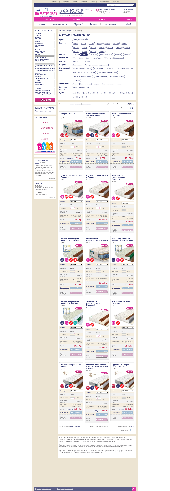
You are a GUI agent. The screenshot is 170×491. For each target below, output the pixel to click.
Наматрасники (110, 24)
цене (72, 109)
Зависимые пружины (101, 80)
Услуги (75, 1)
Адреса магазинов (104, 1)
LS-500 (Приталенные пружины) (107, 76)
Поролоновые (118, 60)
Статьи (93, 1)
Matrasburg (45, 43)
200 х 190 (93, 52)
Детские (93, 24)
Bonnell (93, 76)
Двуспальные (104, 68)
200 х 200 (102, 52)
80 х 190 (75, 44)
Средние (96, 88)
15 (128, 109)
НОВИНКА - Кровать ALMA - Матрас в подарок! (45, 187)
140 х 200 (93, 48)
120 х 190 (107, 44)
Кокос (87, 60)
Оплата (129, 19)
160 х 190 (119, 48)
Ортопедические (60, 24)
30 (131, 109)
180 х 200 (84, 52)
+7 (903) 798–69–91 (71, 12)
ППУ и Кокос (108, 60)
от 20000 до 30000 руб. (108, 97)
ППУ (74, 60)
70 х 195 (45, 35)
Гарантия (102, 19)
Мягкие (75, 88)
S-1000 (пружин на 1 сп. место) (103, 72)
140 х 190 (84, 48)
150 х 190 (102, 48)
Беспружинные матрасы (80, 76)
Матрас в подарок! (45, 193)
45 (133, 109)
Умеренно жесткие (107, 88)
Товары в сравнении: (65, 489)
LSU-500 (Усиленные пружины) (82, 80)
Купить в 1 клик (76, 167)
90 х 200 (99, 44)
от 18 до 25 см (85, 64)
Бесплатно (49, 19)
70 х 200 (45, 37)
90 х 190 (91, 44)
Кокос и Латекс (96, 60)
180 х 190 (76, 52)
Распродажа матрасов (80, 39)
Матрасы (41, 24)
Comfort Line (93, 56)
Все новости (51, 197)
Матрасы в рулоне (78, 24)
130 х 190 (124, 44)
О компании (54, 1)
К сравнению (64, 167)
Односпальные (77, 68)
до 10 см (75, 64)
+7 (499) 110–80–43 (71, 9)
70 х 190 (45, 34)
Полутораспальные (91, 68)
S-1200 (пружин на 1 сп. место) (45, 70)
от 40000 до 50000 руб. (80, 101)
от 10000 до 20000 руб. (91, 97)
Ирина (37, 163)
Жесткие (118, 88)
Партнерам (84, 1)
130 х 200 (76, 48)
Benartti (102, 56)
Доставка (76, 19)
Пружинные (76, 84)
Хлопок (81, 60)
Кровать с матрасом (128, 24)
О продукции (65, 1)
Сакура (75, 56)
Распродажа (116, 1)
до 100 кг (45, 81)
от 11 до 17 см (45, 51)
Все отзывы (51, 178)
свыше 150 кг (85, 92)
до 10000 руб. (77, 97)
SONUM (109, 56)
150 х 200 (110, 48)
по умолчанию (86, 109)
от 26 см (45, 55)
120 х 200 (116, 44)
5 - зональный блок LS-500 (124, 72)
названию (78, 109)
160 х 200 (127, 48)
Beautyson (118, 56)
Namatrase (127, 56)
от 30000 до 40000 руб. (125, 97)
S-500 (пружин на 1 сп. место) (82, 72)
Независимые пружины (117, 80)
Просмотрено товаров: (43, 489)
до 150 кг (76, 92)
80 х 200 (83, 44)
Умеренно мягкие (85, 88)
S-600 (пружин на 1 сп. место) (45, 67)
